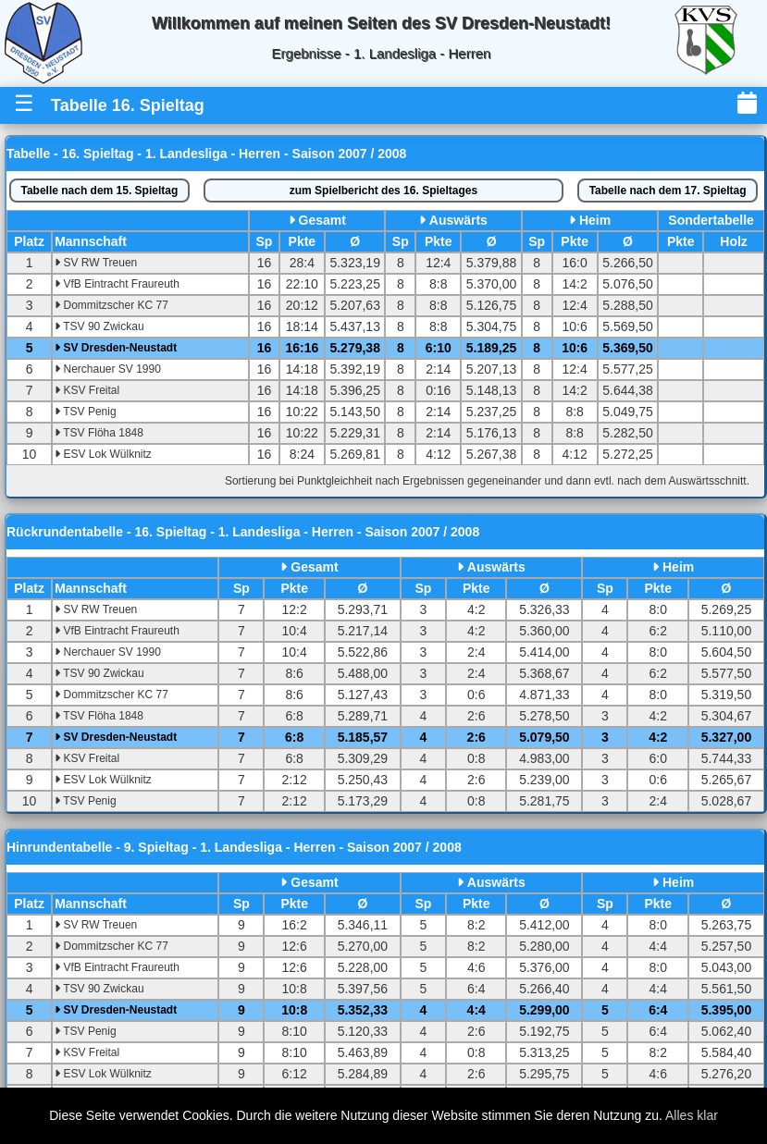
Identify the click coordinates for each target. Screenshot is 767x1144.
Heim (595, 220)
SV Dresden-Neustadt (116, 347)
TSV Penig (85, 411)
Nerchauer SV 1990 (108, 369)
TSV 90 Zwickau (99, 326)
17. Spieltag (668, 190)
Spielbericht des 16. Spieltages (383, 190)
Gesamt (322, 220)
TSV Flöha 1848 (99, 432)
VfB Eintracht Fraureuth (117, 283)
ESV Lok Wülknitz (103, 454)
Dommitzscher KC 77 (111, 305)
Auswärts (458, 220)
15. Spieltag (99, 190)
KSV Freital (87, 390)
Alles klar (691, 1115)
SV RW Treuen (96, 262)
